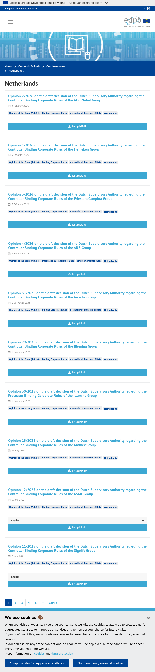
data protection (62, 653)
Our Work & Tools (29, 66)
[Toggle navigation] (10, 22)
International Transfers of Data (85, 112)
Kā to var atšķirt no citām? (88, 2)
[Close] (148, 618)
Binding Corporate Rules (54, 112)
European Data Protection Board (21, 8)
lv (143, 8)
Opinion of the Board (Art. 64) (24, 112)
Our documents (55, 66)
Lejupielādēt (77, 126)
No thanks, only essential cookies (101, 663)
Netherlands (110, 113)
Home (8, 66)
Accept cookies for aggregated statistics (37, 663)
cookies (39, 653)
